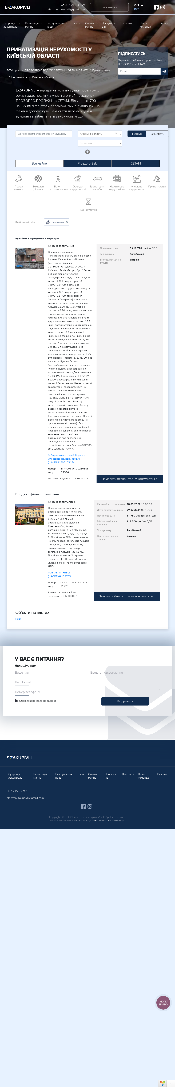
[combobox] (100, 134)
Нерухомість (19, 77)
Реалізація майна (32, 25)
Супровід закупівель (10, 25)
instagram (162, 7)
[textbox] (99, 143)
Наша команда (145, 25)
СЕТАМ (136, 164)
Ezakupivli (17, 7)
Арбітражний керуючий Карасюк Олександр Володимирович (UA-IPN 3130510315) (66, 459)
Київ (18, 618)
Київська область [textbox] (98, 134)
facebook (156, 7)
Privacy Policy (97, 820)
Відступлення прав (55, 25)
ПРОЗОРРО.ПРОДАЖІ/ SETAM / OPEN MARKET (56, 70)
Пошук (137, 134)
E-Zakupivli (13, 70)
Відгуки (163, 23)
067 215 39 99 (75, 5)
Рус (136, 9)
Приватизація (101, 70)
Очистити (157, 134)
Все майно (39, 164)
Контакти (126, 23)
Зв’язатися (109, 7)
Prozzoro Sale (88, 164)
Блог (74, 23)
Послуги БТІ (107, 25)
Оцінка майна (89, 25)
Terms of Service (113, 820)
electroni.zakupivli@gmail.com (66, 9)
